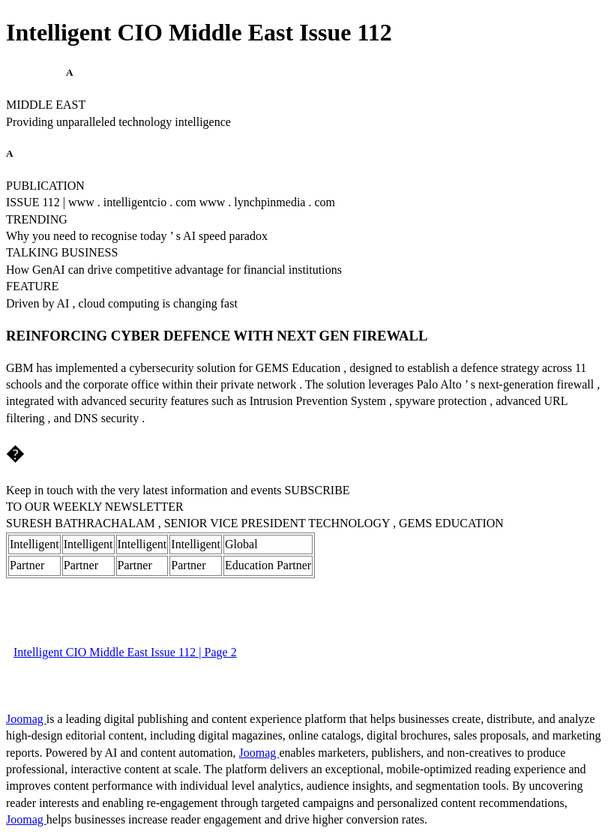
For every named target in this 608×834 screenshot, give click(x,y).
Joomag (26, 718)
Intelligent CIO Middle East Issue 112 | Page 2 (125, 652)
